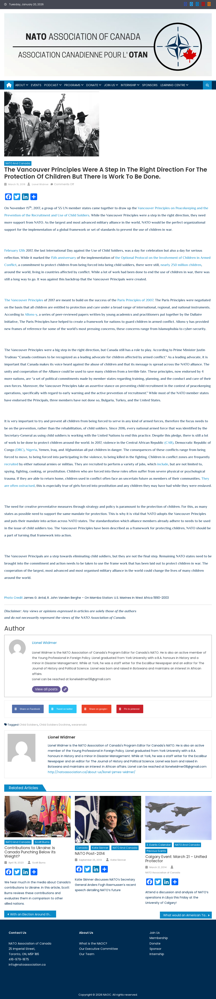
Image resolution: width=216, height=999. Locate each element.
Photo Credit (13, 598)
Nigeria (31, 450)
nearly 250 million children (181, 265)
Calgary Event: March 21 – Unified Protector (176, 858)
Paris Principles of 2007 (135, 300)
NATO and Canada (17, 163)
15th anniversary (63, 258)
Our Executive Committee (98, 949)
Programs (72, 85)
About (20, 85)
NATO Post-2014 (90, 853)
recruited (11, 464)
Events (36, 85)
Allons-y (31, 314)
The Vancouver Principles (23, 300)
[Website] (65, 689)
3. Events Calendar (159, 845)
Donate (92, 85)
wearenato (79, 725)
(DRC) (19, 450)
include (162, 464)
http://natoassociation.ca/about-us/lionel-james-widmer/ (91, 772)
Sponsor (155, 949)
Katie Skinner (100, 848)
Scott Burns (42, 842)
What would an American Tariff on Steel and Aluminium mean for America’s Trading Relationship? (187, 915)
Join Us (109, 85)
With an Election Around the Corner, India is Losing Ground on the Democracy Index (33, 914)
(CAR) (169, 443)
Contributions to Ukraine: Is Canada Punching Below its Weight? (30, 852)
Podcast (51, 85)
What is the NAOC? (93, 943)
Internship (128, 85)
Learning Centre (173, 85)
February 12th (14, 250)
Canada (82, 848)
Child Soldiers (28, 725)
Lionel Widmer (40, 184)
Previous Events (156, 851)
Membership (159, 938)
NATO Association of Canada (162, 872)
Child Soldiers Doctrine (54, 725)
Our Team (86, 954)
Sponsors (150, 85)
